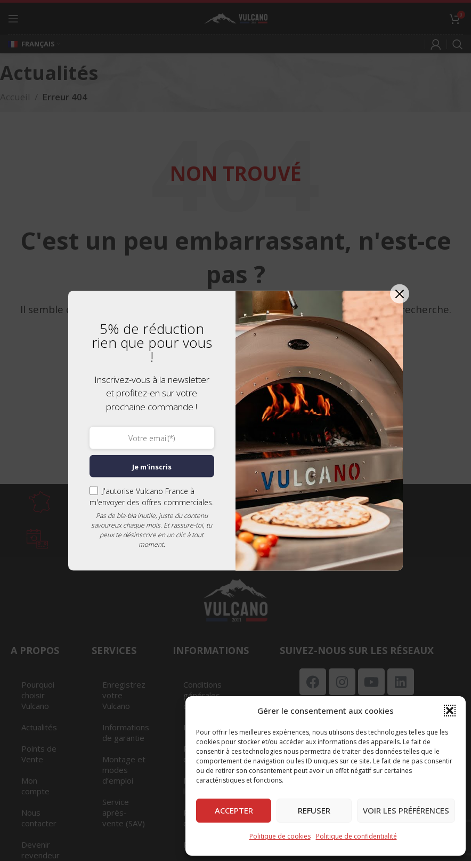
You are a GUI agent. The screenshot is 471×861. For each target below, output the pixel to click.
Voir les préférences (406, 810)
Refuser (314, 810)
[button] (449, 710)
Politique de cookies (280, 836)
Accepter (234, 810)
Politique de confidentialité (356, 836)
